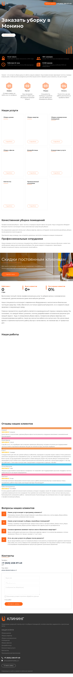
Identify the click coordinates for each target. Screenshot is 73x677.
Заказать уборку (8, 35)
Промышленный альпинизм (11, 656)
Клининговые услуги (8, 651)
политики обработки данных (29, 599)
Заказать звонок (50, 3)
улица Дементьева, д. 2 (9, 573)
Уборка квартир (7, 639)
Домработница (6, 649)
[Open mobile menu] (7, 3)
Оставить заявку (8, 669)
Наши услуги (8, 633)
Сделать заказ (10, 277)
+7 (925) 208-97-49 (64, 3)
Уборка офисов (7, 646)
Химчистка (5, 654)
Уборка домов (6, 636)
